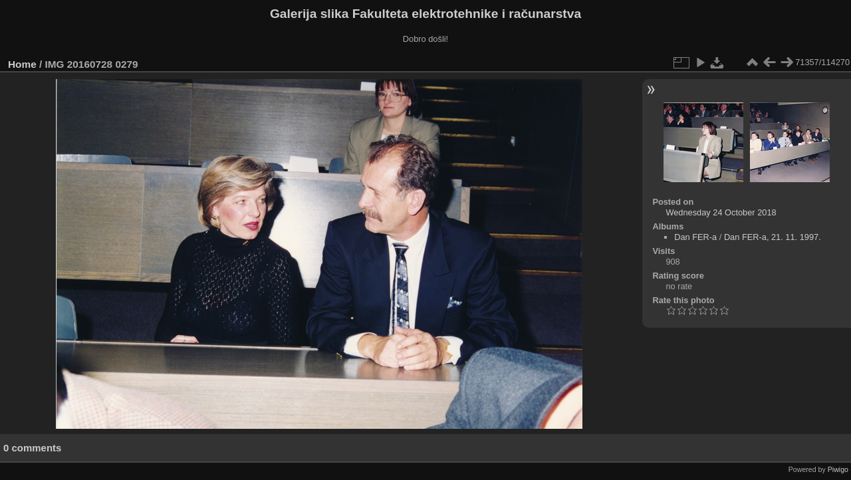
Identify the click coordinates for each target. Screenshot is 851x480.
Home (22, 64)
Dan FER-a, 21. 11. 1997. (772, 237)
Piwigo (838, 469)
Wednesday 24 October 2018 (721, 212)
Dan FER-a (695, 237)
